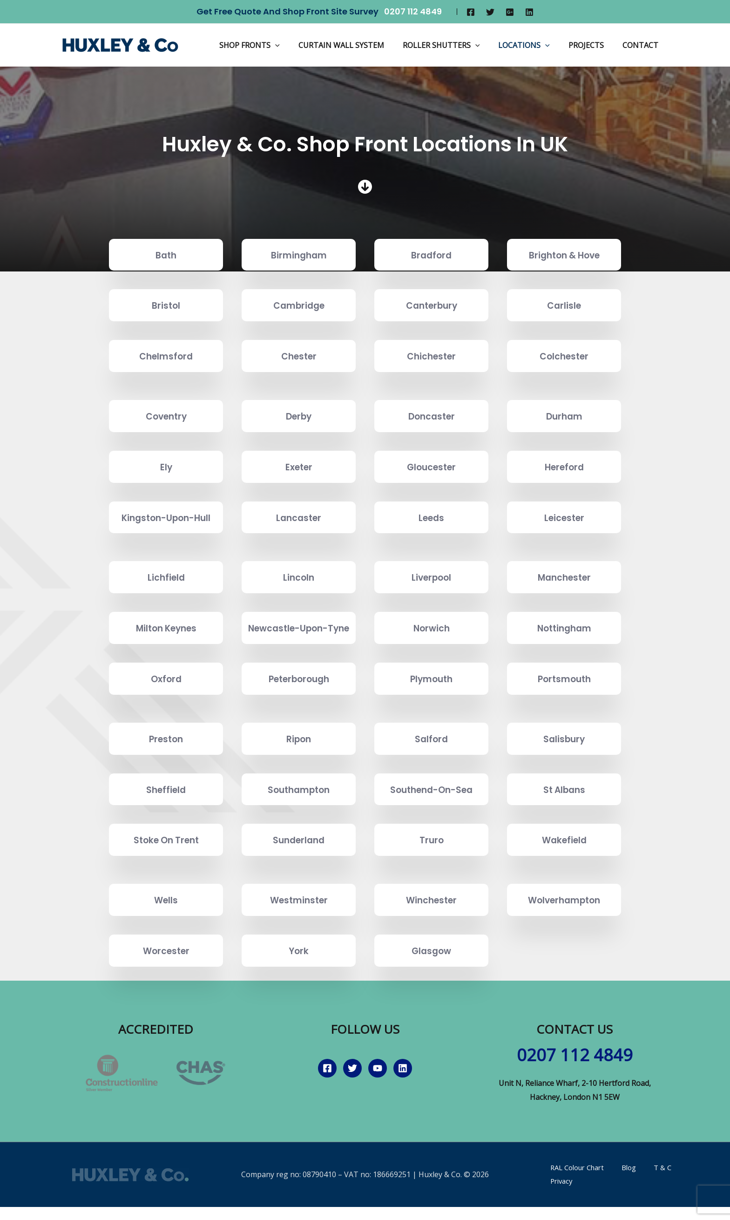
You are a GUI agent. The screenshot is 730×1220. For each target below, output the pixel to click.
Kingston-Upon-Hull (166, 523)
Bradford (431, 254)
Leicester (564, 523)
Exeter (299, 466)
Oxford (166, 705)
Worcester (166, 977)
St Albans (564, 815)
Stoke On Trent (166, 866)
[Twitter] (490, 12)
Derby (299, 415)
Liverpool (431, 590)
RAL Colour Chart (572, 1194)
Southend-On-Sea (431, 815)
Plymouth (431, 705)
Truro (431, 866)
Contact (642, 45)
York (298, 977)
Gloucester (431, 466)
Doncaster (431, 415)
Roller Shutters (454, 45)
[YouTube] (377, 1095)
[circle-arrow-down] (365, 186)
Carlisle (564, 304)
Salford (431, 765)
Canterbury (431, 304)
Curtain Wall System (358, 45)
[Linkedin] (529, 12)
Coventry (166, 415)
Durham (564, 415)
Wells (166, 926)
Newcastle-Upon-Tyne (298, 647)
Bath (166, 254)
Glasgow (431, 977)
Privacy (672, 1194)
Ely (166, 466)
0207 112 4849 (413, 11)
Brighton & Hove (564, 254)
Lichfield (166, 590)
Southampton (298, 815)
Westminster (299, 926)
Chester (299, 355)
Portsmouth (564, 705)
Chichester (431, 355)
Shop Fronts (270, 45)
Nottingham (564, 647)
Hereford (564, 466)
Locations (533, 45)
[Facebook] (470, 12)
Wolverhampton (564, 926)
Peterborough (298, 705)
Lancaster (299, 523)
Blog (618, 1194)
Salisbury (564, 765)
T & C (643, 1194)
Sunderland (298, 866)
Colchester (564, 355)
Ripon (299, 765)
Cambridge (299, 304)
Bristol (166, 304)
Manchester (564, 590)
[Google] (510, 12)
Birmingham (299, 254)
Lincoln (298, 590)
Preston (166, 765)
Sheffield (166, 815)
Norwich (431, 647)
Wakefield (564, 866)
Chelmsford (166, 355)
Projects (591, 45)
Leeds (431, 523)
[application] (295, 45)
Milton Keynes (166, 647)
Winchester (431, 926)
